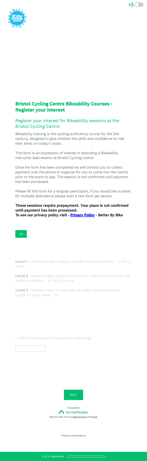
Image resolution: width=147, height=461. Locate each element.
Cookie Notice (79, 435)
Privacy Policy (82, 215)
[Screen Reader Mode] (136, 4)
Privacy (65, 435)
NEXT (73, 395)
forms (94, 416)
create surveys (78, 416)
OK (21, 234)
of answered (53, 456)
